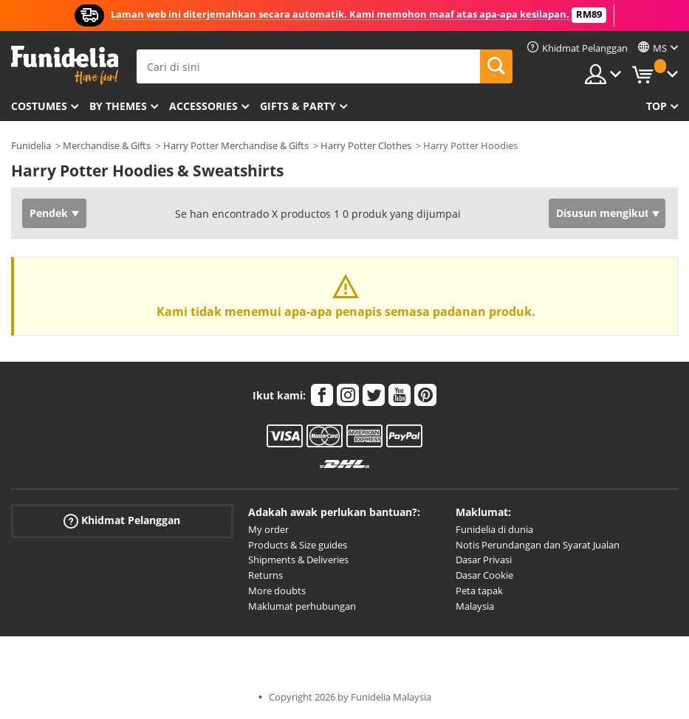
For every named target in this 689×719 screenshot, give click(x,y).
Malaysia (475, 606)
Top (656, 106)
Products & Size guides (297, 544)
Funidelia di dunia (494, 529)
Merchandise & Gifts (107, 145)
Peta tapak (479, 590)
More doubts (277, 590)
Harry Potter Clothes (365, 145)
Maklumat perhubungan (302, 606)
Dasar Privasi (484, 559)
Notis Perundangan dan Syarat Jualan (538, 544)
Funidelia (31, 145)
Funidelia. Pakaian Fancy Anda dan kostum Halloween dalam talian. (64, 65)
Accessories (203, 106)
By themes (118, 106)
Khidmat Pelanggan (122, 521)
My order (268, 529)
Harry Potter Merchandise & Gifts (236, 145)
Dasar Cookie (484, 575)
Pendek (49, 213)
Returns (265, 575)
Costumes (39, 106)
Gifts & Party (298, 106)
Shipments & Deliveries (298, 559)
